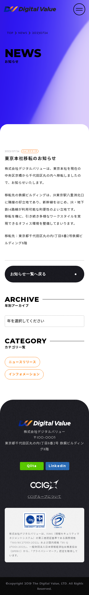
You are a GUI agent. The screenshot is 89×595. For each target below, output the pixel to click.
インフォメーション (24, 374)
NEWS (22, 33)
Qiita (32, 466)
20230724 (40, 33)
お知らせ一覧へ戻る (28, 274)
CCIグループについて (44, 497)
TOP (10, 33)
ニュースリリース (22, 362)
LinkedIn (57, 466)
